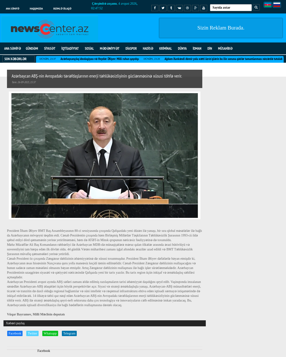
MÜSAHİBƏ (225, 48)
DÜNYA (182, 48)
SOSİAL (89, 48)
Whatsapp (50, 333)
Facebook (15, 333)
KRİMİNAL (165, 48)
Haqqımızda (36, 8)
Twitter (32, 333)
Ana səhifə (12, 8)
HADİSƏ (148, 48)
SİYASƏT (49, 48)
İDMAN (197, 48)
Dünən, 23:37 (48, 58)
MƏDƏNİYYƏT (110, 48)
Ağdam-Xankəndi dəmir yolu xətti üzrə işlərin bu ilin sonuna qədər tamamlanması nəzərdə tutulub (224, 59)
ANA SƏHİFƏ (12, 48)
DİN (209, 48)
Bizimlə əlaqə (62, 8)
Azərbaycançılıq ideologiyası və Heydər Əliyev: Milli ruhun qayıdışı (99, 59)
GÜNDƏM (32, 48)
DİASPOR (131, 48)
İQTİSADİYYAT (70, 48)
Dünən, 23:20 (151, 58)
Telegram (69, 333)
